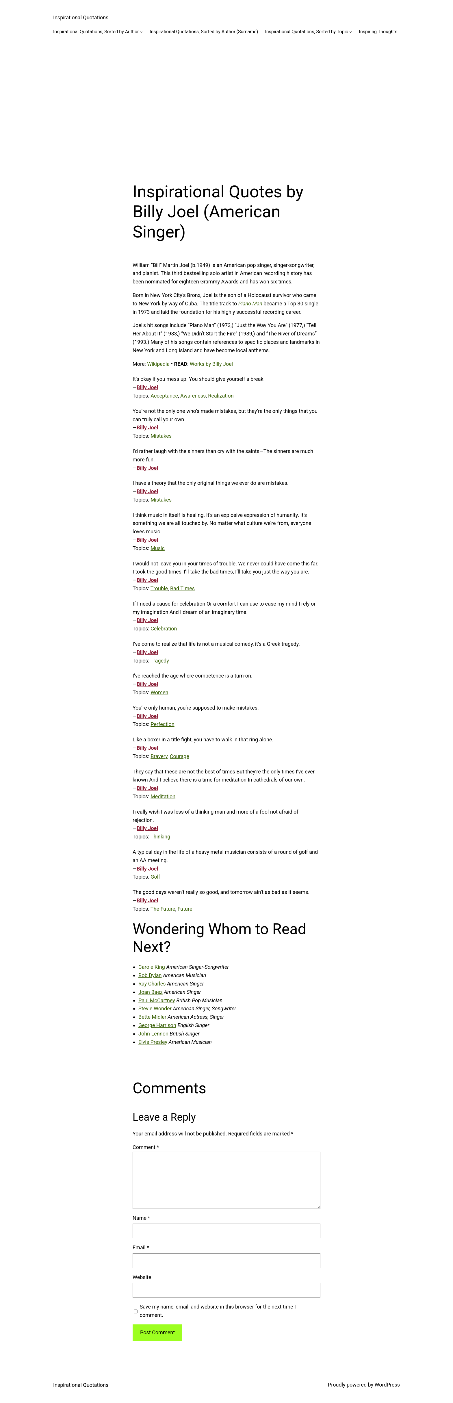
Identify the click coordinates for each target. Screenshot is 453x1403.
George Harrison (157, 1025)
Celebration (164, 629)
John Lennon (153, 1034)
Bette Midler (152, 1017)
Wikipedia (158, 364)
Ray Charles (152, 984)
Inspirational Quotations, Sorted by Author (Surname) (204, 31)
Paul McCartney (156, 1000)
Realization (220, 396)
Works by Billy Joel (211, 364)
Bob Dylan (150, 975)
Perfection (162, 724)
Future (184, 909)
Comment (146, 1147)
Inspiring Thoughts (378, 31)
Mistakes (161, 436)
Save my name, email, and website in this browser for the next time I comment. (218, 1311)
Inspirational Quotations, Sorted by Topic (306, 31)
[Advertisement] (226, 103)
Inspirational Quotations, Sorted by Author (96, 31)
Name (141, 1218)
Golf (155, 877)
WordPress (387, 1385)
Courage (179, 756)
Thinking (160, 837)
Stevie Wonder (155, 1008)
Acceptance (164, 396)
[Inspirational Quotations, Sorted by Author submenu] (141, 31)
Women (159, 692)
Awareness (193, 396)
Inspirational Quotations (80, 17)
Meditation (163, 796)
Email (141, 1247)
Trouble (159, 588)
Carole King (151, 967)
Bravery (159, 756)
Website (142, 1277)
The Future (163, 909)
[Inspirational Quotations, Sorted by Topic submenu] (350, 31)
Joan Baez (150, 992)
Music (158, 548)
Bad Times (182, 588)
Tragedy (160, 661)
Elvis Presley (152, 1042)
